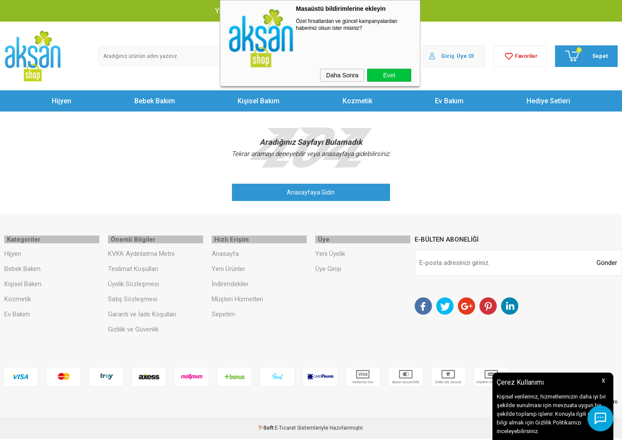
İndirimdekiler (230, 285)
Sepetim (223, 315)
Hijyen (61, 101)
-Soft (266, 429)
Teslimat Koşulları (133, 270)
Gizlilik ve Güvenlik (133, 331)
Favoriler (520, 56)
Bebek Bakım (154, 101)
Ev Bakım (449, 101)
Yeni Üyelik (330, 255)
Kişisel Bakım (258, 101)
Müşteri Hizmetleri (237, 300)
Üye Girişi (328, 270)
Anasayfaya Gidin (311, 192)
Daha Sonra (342, 75)
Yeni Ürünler (228, 270)
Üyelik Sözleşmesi (133, 285)
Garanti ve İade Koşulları (142, 315)
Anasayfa (225, 255)
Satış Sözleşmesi (132, 300)
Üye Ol (465, 56)
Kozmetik (357, 101)
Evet (389, 75)
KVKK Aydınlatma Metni (141, 255)
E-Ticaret (285, 429)
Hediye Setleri (548, 101)
